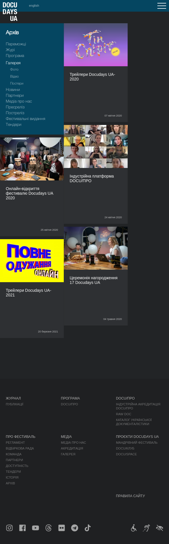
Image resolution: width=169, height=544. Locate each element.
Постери (16, 83)
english (34, 5)
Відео (14, 76)
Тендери (13, 124)
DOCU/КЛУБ (125, 448)
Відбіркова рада (20, 448)
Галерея (13, 62)
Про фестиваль (20, 437)
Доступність (17, 466)
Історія (12, 477)
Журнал (13, 398)
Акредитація (72, 448)
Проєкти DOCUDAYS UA (137, 437)
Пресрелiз (15, 106)
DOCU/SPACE (126, 454)
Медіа (66, 437)
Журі (10, 49)
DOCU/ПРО (69, 404)
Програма (15, 55)
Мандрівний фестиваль (136, 442)
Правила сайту (130, 496)
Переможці (16, 43)
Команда (13, 454)
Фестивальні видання (25, 118)
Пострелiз (15, 112)
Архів (10, 483)
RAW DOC (123, 414)
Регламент (15, 442)
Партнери (15, 95)
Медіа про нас (19, 101)
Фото (14, 69)
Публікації (14, 404)
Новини (13, 89)
